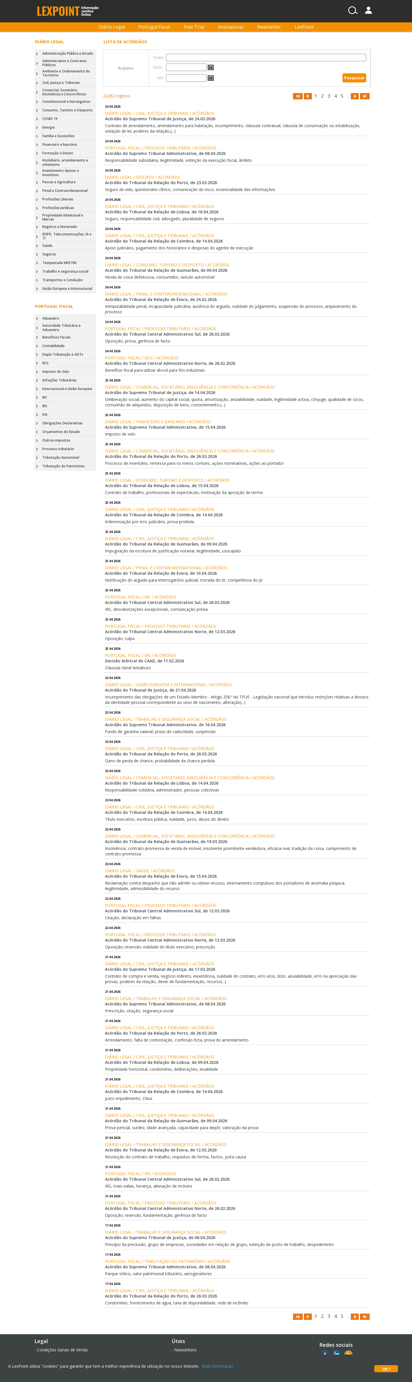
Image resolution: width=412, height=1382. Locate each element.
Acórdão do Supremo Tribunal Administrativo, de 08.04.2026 (165, 153)
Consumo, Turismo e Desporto (67, 110)
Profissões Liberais (57, 199)
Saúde (47, 245)
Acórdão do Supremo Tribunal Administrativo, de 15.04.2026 (165, 427)
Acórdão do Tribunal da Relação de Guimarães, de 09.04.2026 (166, 270)
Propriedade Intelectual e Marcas (62, 217)
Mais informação (217, 1366)
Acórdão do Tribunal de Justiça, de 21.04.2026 (150, 690)
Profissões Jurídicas (58, 207)
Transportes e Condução (62, 279)
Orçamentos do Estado (61, 431)
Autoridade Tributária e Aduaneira (61, 327)
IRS (44, 405)
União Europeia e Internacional (67, 288)
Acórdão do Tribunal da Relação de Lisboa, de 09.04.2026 (161, 1062)
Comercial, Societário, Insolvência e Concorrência (64, 92)
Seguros (49, 254)
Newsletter (269, 27)
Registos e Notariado (59, 226)
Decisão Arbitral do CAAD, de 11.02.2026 (144, 661)
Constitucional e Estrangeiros (66, 101)
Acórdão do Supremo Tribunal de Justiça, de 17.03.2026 (160, 969)
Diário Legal (112, 27)
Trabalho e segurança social (65, 271)
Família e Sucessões (58, 135)
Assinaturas (230, 27)
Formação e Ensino (57, 153)
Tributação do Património (63, 466)
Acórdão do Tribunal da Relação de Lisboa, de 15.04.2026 (161, 485)
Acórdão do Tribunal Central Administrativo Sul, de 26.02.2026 (167, 1179)
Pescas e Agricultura (59, 182)
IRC (44, 397)
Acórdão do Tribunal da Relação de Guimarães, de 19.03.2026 (166, 841)
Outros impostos (56, 440)
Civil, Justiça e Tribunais (61, 82)
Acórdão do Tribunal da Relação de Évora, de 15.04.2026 (161, 876)
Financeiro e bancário (59, 144)
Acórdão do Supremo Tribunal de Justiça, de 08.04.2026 (160, 1237)
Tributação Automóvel (60, 457)
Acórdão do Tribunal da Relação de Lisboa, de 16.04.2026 (161, 211)
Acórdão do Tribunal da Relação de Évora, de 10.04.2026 (161, 573)
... (348, 96)
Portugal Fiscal (154, 27)
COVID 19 (50, 118)
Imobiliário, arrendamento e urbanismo (65, 162)
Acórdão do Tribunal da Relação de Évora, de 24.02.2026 (161, 299)
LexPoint (304, 27)
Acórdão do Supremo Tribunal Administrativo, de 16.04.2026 (165, 724)
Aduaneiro (50, 318)
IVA (44, 414)
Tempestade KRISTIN (59, 262)
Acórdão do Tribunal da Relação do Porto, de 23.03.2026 (161, 182)
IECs (45, 363)
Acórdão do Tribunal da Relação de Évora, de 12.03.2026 (161, 1150)
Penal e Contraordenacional (65, 190)
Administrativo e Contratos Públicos (64, 62)
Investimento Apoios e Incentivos (60, 172)
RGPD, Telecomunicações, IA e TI (67, 236)
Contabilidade (53, 345)
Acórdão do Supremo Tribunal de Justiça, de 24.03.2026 (160, 118)
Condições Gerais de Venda (62, 1350)
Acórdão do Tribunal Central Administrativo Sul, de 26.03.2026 (167, 334)
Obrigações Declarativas (62, 423)
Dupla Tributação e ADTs (62, 354)
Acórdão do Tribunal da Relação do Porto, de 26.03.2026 (161, 456)
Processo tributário (58, 448)
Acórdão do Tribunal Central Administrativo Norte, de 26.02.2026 (170, 363)
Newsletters (185, 1350)
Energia (48, 127)
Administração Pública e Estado (67, 53)
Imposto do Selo (55, 371)
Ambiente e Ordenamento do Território (66, 73)
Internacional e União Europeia (67, 388)
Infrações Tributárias (59, 380)
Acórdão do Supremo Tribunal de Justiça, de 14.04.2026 (160, 392)
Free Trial (194, 27)
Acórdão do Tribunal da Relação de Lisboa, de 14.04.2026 (161, 783)
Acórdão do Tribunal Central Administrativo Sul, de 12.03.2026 (167, 911)
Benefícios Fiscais (56, 337)
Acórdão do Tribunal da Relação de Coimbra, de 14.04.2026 (164, 241)
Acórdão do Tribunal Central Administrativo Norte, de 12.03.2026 (170, 631)
